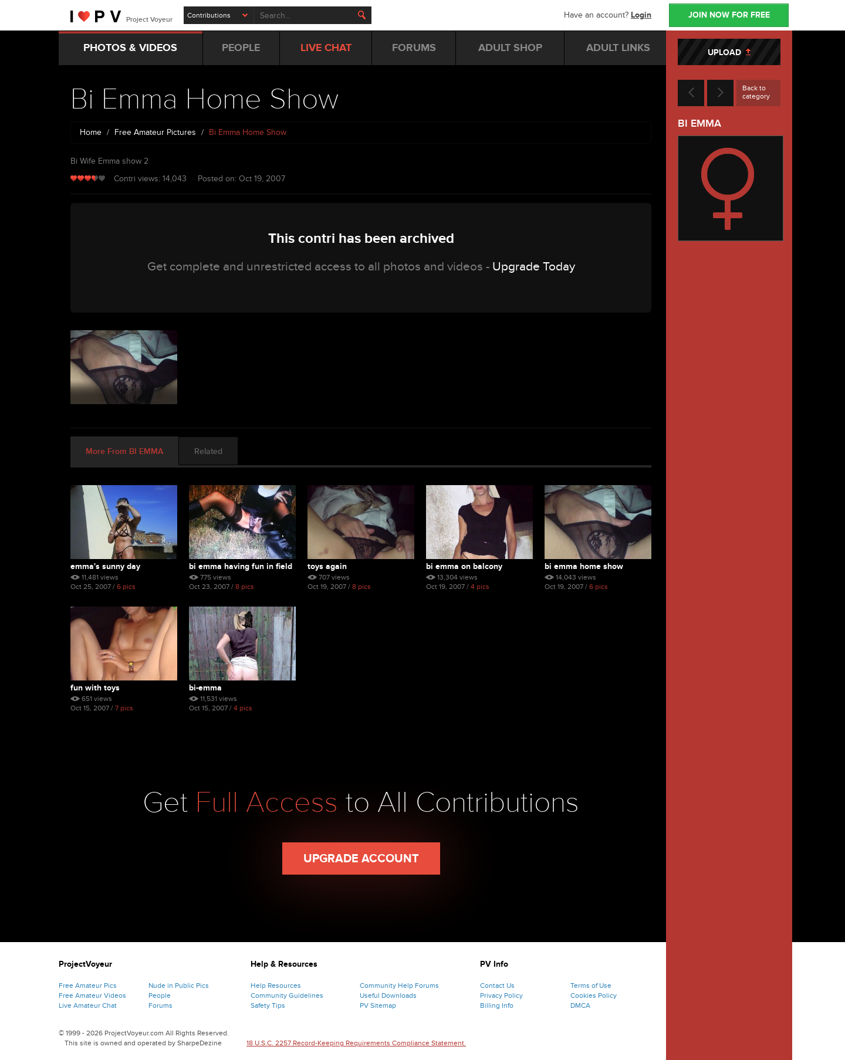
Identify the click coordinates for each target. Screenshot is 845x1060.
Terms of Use (590, 985)
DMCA (580, 1005)
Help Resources (276, 985)
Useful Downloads (388, 995)
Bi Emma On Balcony (464, 566)
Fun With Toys (95, 687)
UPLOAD (729, 52)
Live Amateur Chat (88, 1005)
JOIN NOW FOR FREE (729, 15)
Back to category (756, 92)
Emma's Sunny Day (105, 566)
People (159, 995)
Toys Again (327, 566)
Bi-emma (205, 687)
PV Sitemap (378, 1005)
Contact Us (497, 985)
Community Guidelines (287, 995)
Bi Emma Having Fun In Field (240, 566)
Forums (160, 1005)
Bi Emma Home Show (584, 566)
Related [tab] (208, 451)
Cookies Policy (593, 995)
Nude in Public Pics (178, 985)
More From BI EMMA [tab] (124, 451)
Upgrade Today (533, 266)
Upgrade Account (361, 859)
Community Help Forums (399, 985)
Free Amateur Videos (92, 995)
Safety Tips (268, 1005)
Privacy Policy (501, 995)
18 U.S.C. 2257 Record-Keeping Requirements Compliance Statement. (356, 1043)
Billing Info (496, 1005)
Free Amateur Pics (88, 985)
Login (641, 15)
